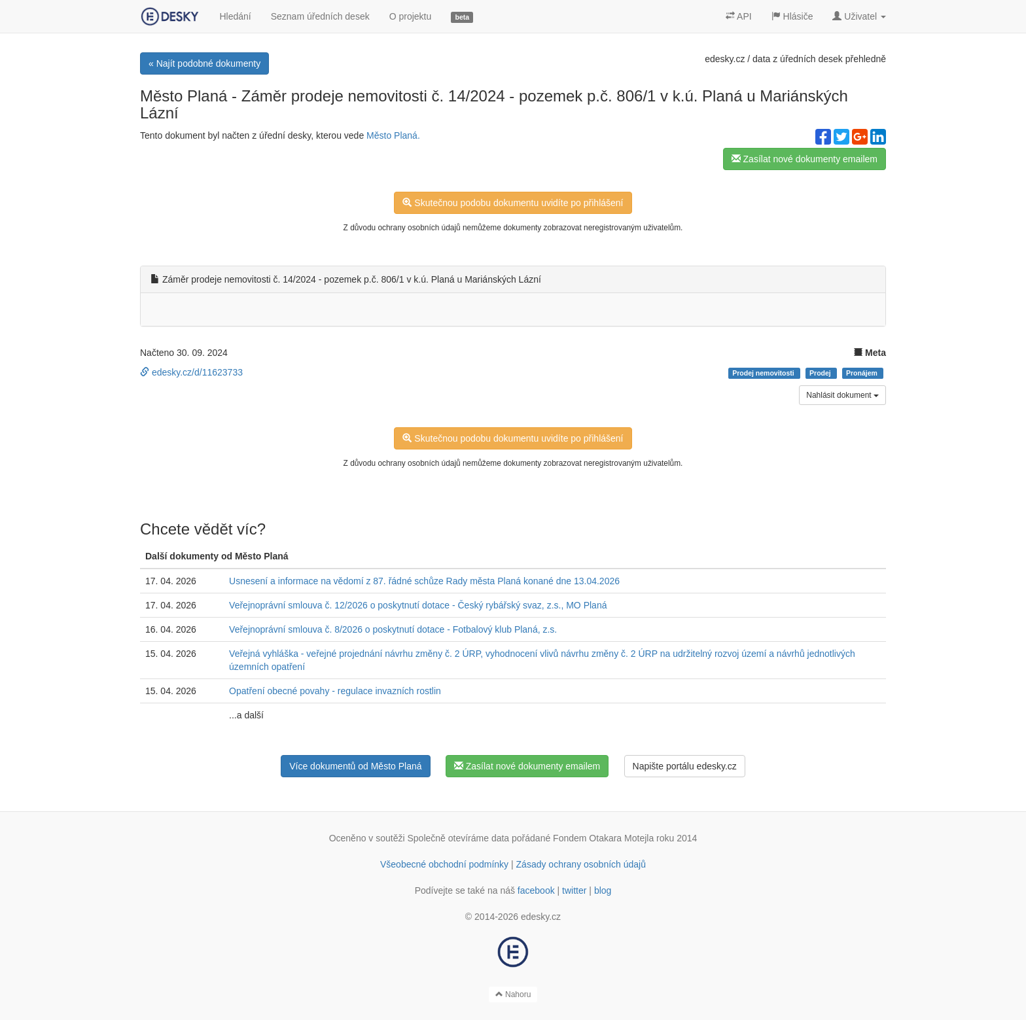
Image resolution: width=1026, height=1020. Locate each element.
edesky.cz (725, 59)
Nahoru (513, 994)
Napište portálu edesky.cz (685, 766)
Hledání (235, 16)
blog (602, 890)
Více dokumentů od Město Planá (355, 766)
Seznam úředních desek (320, 16)
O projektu (410, 16)
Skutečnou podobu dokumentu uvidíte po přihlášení (512, 203)
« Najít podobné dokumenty (204, 63)
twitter (574, 890)
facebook (536, 890)
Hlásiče (792, 16)
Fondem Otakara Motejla (603, 838)
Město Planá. (393, 135)
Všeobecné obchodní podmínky (444, 864)
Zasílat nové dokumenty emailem (804, 159)
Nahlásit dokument (842, 395)
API (739, 16)
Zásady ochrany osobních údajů (581, 864)
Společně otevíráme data (459, 838)
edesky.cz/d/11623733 (191, 372)
